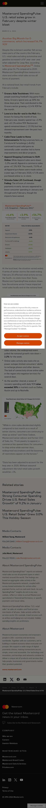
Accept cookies (23, 336)
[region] (23, 323)
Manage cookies (23, 343)
